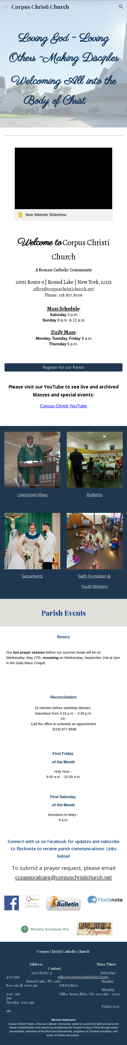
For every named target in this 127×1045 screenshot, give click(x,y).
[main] (63, 70)
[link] (63, 184)
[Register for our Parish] (63, 367)
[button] (5, 6)
